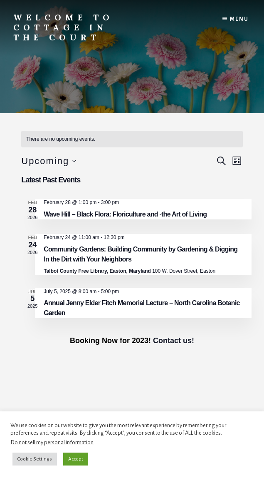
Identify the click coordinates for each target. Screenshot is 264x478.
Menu (239, 19)
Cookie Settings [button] (34, 459)
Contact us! (173, 340)
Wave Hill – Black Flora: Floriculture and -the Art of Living (125, 214)
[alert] (132, 139)
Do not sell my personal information (52, 442)
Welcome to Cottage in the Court (63, 27)
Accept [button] (75, 459)
